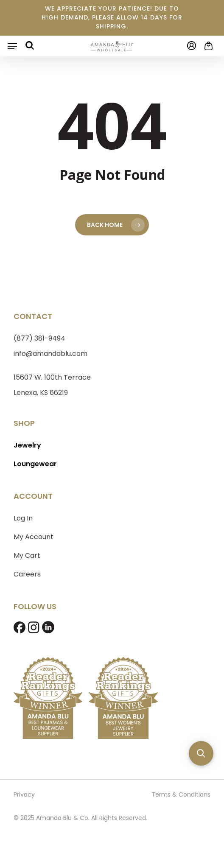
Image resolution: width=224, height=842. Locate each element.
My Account (33, 537)
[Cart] (206, 46)
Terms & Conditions (180, 794)
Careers (27, 574)
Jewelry (27, 445)
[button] (12, 46)
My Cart (27, 555)
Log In (23, 518)
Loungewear (35, 464)
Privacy (24, 794)
